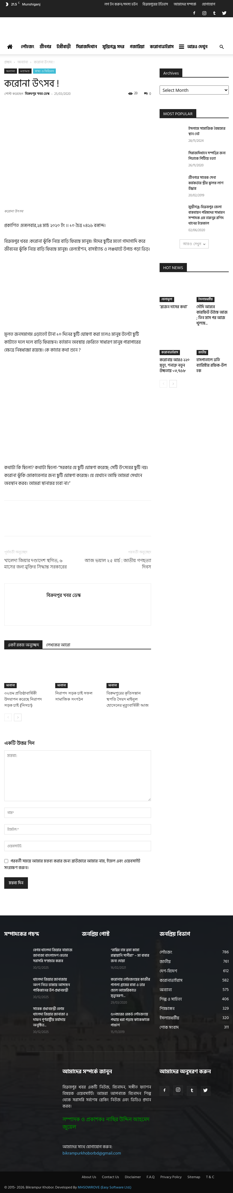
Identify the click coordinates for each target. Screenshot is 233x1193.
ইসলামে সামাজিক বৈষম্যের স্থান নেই (206, 131)
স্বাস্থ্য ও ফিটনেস (44, 71)
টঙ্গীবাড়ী (64, 46)
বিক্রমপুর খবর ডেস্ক (37, 93)
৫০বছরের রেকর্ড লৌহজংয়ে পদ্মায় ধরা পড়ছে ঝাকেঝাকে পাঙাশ (130, 1019)
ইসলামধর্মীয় (205, 299)
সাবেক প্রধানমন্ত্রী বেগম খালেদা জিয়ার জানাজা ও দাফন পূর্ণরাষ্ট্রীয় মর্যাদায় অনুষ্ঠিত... (50, 1017)
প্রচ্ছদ (8, 62)
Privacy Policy (171, 1177)
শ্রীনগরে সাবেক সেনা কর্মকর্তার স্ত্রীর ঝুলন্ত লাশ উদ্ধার (205, 183)
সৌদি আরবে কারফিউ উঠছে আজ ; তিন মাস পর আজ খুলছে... (212, 315)
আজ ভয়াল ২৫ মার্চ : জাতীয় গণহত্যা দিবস (118, 564)
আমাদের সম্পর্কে (185, 4)
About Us (89, 1177)
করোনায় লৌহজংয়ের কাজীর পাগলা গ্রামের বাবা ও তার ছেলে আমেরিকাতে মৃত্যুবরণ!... (130, 988)
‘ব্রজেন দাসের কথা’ (173, 307)
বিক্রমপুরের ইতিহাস (155, 4)
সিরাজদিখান (86, 46)
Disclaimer (133, 1177)
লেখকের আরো (58, 644)
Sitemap (193, 1177)
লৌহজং (27, 46)
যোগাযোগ (208, 4)
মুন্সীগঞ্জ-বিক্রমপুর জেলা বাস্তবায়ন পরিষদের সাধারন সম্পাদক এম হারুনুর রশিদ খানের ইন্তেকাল (206, 215)
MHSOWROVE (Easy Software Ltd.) (104, 1187)
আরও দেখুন (193, 46)
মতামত (25, 71)
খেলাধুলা (166, 299)
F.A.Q (150, 1177)
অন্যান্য (23, 62)
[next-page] (18, 717)
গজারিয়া (137, 46)
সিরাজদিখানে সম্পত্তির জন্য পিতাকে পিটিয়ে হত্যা (207, 156)
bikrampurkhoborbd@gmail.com (91, 1153)
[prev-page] (8, 717)
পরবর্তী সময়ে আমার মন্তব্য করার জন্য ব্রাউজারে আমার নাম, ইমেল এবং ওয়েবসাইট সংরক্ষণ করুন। (72, 864)
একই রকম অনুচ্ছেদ (23, 644)
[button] (221, 47)
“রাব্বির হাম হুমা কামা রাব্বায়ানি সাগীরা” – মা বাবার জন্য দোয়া (130, 955)
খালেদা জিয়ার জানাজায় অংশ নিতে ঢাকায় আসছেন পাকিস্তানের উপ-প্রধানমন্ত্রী (51, 985)
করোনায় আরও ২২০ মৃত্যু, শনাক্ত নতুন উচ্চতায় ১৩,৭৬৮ (175, 365)
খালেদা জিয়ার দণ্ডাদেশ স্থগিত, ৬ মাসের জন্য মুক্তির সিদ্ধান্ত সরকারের (35, 564)
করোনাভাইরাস (162, 46)
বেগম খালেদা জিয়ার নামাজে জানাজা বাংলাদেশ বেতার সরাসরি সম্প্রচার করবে (52, 955)
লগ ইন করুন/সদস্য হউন (121, 4)
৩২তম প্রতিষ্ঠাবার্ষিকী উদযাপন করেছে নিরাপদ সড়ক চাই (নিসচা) (23, 699)
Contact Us (110, 1177)
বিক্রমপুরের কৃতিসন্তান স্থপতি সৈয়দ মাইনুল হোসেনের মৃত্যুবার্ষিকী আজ (127, 699)
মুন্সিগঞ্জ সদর (113, 46)
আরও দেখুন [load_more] (194, 243)
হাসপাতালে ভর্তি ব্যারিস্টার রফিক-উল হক (212, 365)
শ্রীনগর (45, 46)
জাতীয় (202, 352)
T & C (210, 1177)
